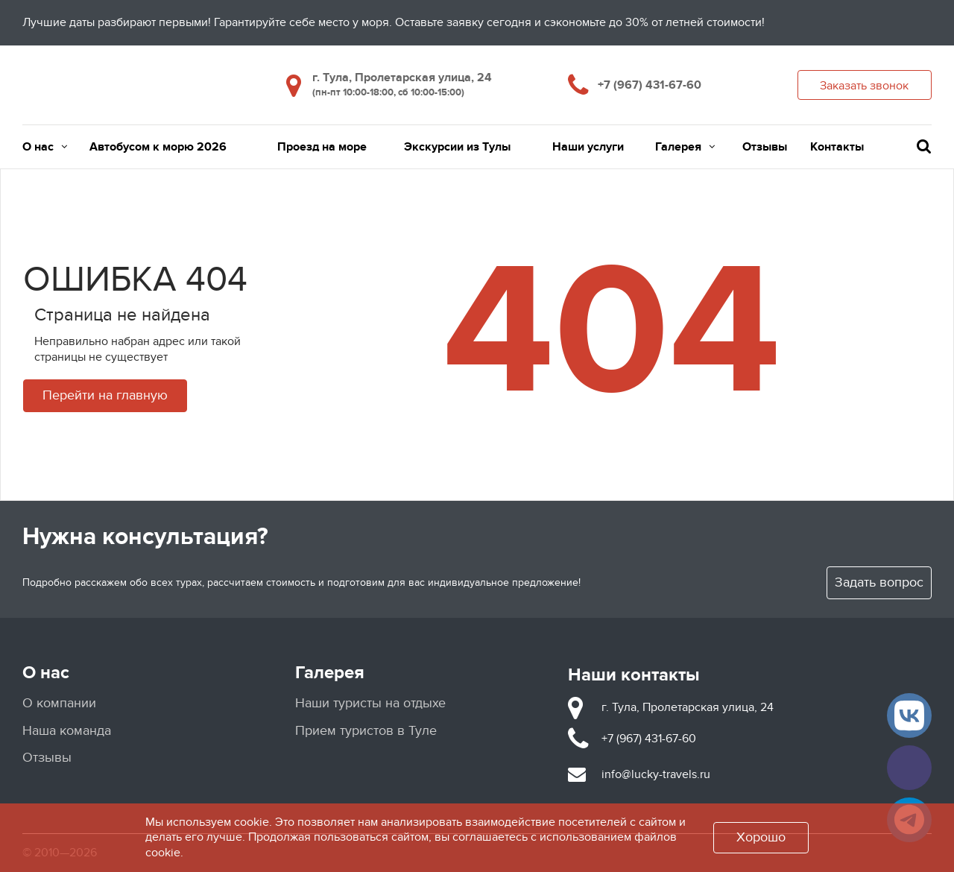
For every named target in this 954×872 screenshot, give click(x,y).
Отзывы (764, 146)
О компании (59, 703)
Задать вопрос (879, 582)
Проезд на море (322, 146)
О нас (44, 146)
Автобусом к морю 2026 (158, 146)
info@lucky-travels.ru (655, 774)
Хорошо (761, 837)
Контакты (837, 146)
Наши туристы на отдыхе (370, 703)
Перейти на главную (105, 395)
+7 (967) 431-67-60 (649, 85)
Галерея (685, 146)
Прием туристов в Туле (366, 731)
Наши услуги (588, 146)
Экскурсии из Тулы (457, 146)
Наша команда (66, 731)
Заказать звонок (864, 85)
